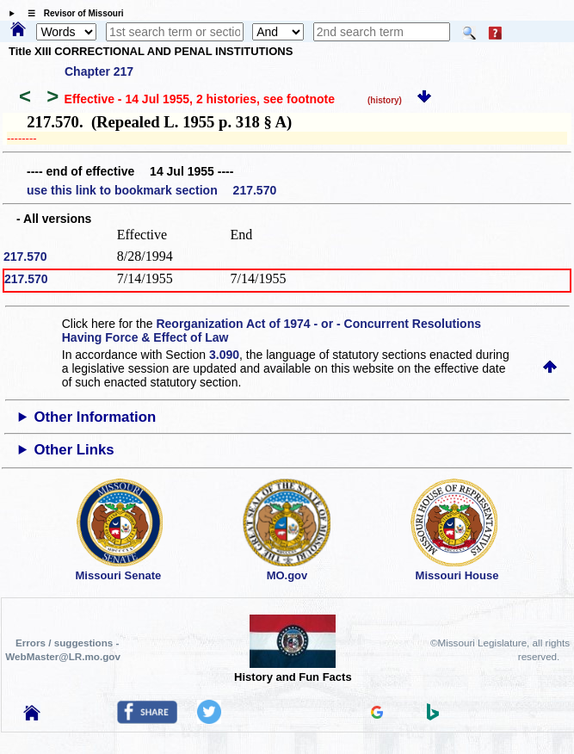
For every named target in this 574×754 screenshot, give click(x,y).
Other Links (74, 450)
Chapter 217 (99, 71)
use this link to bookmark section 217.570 (151, 190)
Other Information (95, 417)
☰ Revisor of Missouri (71, 13)
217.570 (25, 256)
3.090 (224, 355)
